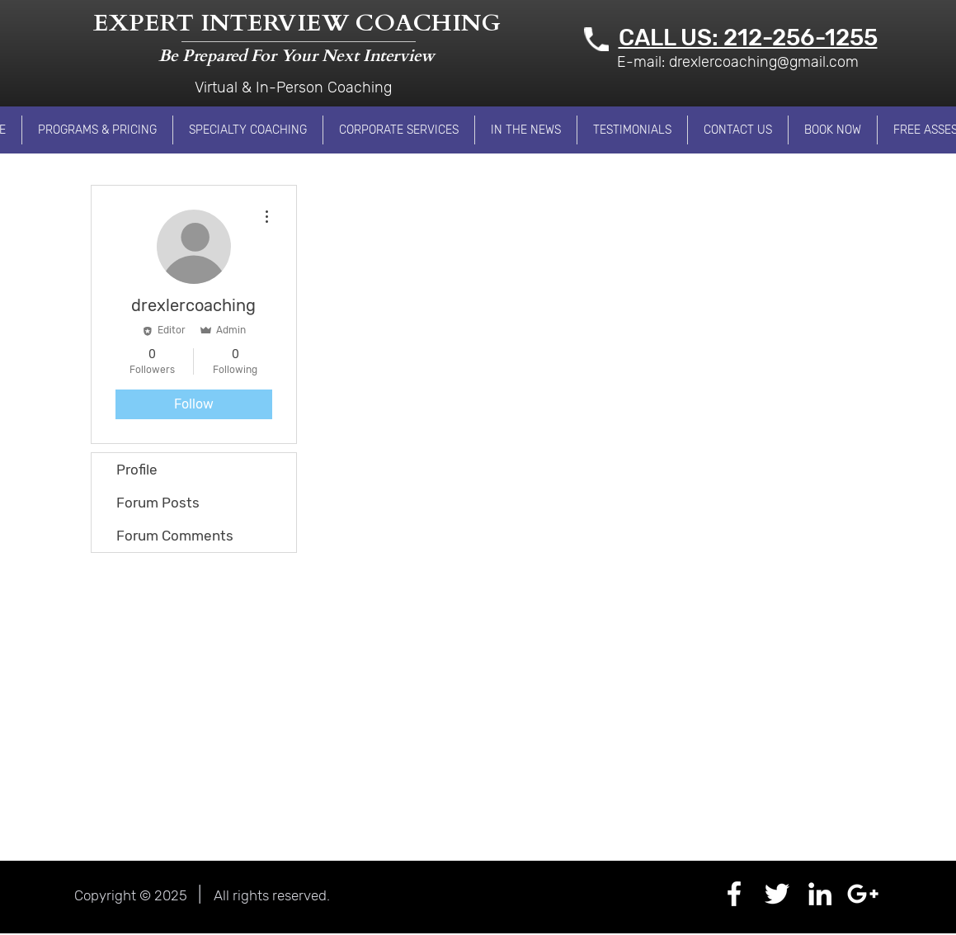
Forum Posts (158, 502)
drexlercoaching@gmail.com (764, 62)
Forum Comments (174, 535)
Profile (137, 469)
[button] (96, 130)
